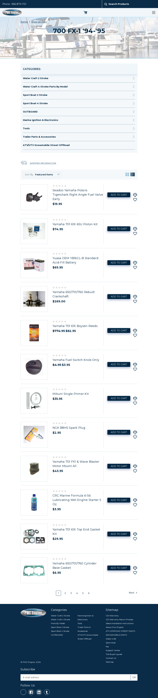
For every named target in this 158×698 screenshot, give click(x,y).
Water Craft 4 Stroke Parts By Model (45, 86)
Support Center (113, 650)
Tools (26, 128)
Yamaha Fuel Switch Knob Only (76, 360)
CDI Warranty (112, 615)
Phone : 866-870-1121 (14, 4)
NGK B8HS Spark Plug (69, 428)
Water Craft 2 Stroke (35, 78)
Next (133, 592)
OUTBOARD (30, 111)
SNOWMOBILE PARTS (116, 635)
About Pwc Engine (114, 627)
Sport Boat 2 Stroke (35, 95)
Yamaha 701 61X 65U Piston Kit (75, 224)
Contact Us (111, 658)
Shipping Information (38, 163)
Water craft (111, 639)
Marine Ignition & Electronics (40, 120)
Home (24, 21)
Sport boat (111, 642)
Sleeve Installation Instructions (119, 623)
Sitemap (110, 662)
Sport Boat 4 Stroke (35, 103)
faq (107, 646)
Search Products (118, 4)
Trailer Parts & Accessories (39, 136)
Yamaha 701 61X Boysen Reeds (75, 326)
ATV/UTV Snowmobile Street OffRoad (46, 145)
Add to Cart (119, 194)
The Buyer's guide (114, 654)
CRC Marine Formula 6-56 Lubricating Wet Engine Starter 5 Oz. (77, 500)
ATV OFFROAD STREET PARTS (120, 631)
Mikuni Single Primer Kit (71, 394)
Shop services (39, 21)
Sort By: (29, 174)
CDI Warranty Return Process (119, 619)
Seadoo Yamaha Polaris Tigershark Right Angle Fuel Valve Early (78, 195)
